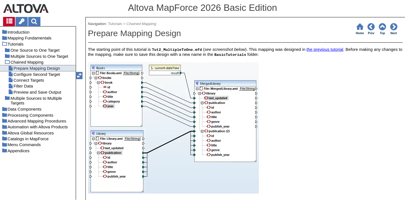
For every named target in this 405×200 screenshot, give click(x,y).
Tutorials (115, 24)
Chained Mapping (141, 24)
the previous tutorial (324, 49)
